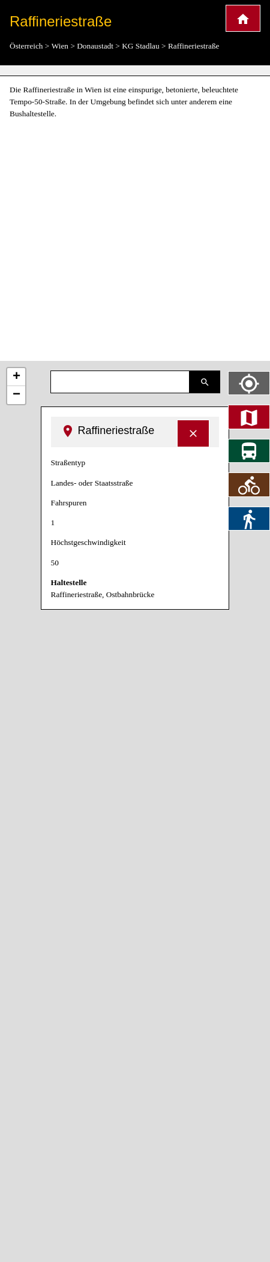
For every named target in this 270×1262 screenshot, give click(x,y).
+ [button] (16, 377)
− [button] (16, 395)
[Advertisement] (112, 240)
